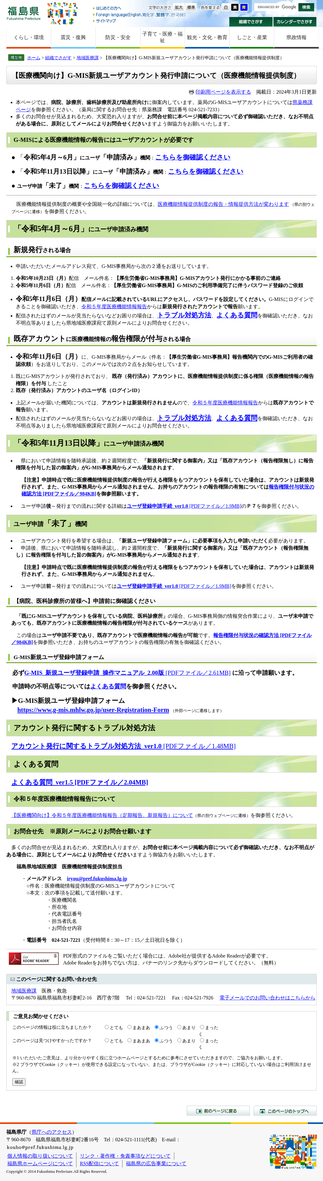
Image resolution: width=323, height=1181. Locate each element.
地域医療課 (88, 57)
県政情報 (296, 37)
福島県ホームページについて (40, 1163)
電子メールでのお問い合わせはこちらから (267, 997)
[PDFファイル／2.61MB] (127, 672)
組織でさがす (251, 21)
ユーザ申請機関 (50, 524)
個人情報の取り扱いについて (40, 1156)
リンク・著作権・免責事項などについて (125, 1156)
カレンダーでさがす (295, 21)
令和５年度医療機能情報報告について (64, 799)
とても (116, 1027)
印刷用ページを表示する (223, 92)
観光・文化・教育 (207, 37)
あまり (189, 1027)
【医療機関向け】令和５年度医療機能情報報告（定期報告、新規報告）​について (102, 815)
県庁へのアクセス (52, 1132)
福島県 (23, 13)
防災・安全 (118, 37)
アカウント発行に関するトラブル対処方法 (84, 728)
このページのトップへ (285, 1111)
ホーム (33, 57)
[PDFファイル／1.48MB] (123, 746)
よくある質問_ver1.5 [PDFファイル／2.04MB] (79, 782)
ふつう (166, 1027)
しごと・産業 (252, 37)
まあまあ (141, 1027)
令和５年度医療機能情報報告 (114, 306)
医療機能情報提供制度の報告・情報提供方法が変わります (223, 204)
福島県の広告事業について (156, 1163)
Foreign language (139, 15)
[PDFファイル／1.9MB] (184, 506)
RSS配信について (99, 1163)
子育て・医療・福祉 (162, 37)
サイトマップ (139, 21)
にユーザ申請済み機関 (81, 229)
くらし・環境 (29, 37)
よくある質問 (108, 686)
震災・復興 (73, 37)
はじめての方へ (139, 9)
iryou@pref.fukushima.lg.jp (97, 878)
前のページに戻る (218, 1111)
